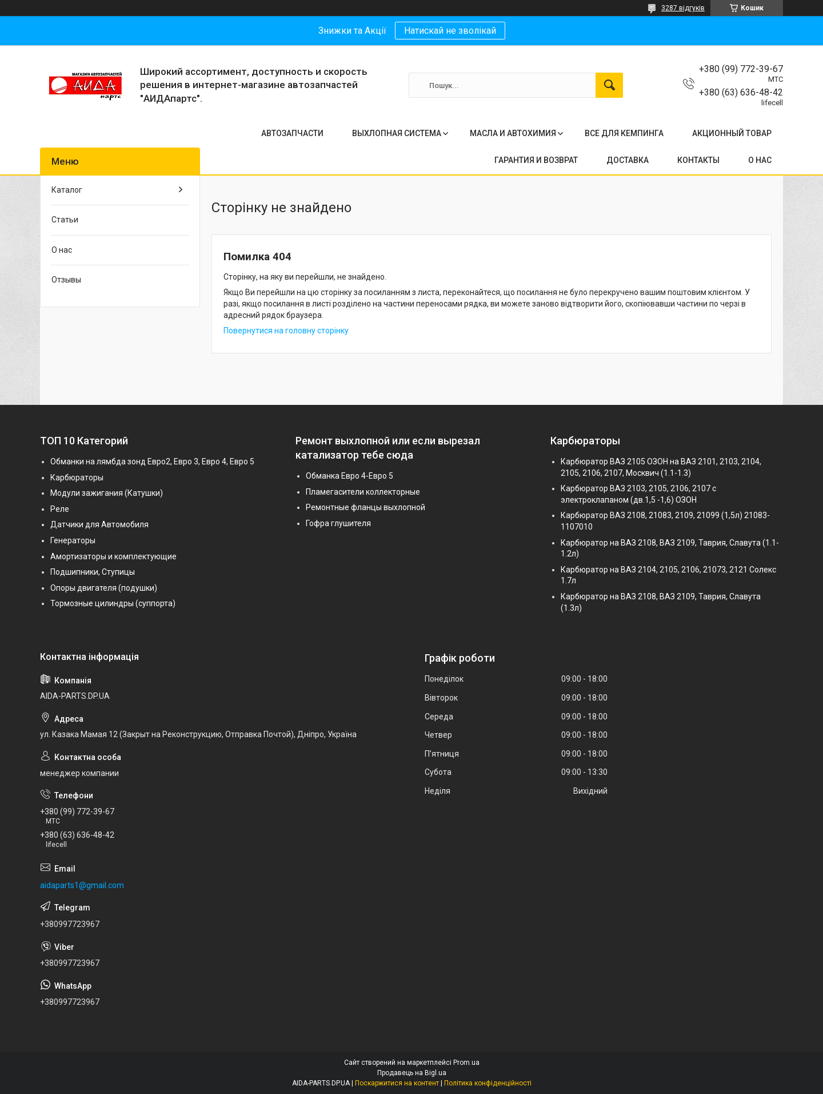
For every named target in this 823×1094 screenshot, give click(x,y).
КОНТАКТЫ (698, 160)
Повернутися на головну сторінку (286, 330)
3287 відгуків (683, 8)
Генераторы (72, 540)
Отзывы (66, 279)
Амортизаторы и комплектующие (113, 556)
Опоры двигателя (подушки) (103, 587)
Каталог (66, 189)
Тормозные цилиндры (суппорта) (112, 603)
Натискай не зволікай (450, 30)
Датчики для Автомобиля (99, 524)
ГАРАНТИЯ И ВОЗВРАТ (536, 160)
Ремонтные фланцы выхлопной (365, 507)
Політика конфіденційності (488, 1083)
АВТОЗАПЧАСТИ (292, 133)
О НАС (760, 160)
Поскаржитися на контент (397, 1083)
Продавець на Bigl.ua (411, 1073)
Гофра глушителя (338, 523)
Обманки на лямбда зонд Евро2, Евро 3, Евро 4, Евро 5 (152, 461)
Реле (59, 509)
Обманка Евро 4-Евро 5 (349, 475)
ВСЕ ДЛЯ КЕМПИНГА (624, 133)
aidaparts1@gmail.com (82, 885)
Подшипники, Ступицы (92, 571)
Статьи (64, 219)
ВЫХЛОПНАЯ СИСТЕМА (396, 133)
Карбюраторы (76, 477)
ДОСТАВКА (627, 160)
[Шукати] (609, 85)
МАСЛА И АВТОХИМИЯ (513, 133)
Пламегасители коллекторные (363, 491)
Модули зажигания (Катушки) (106, 493)
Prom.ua (466, 1063)
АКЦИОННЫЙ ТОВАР (732, 133)
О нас (61, 249)
